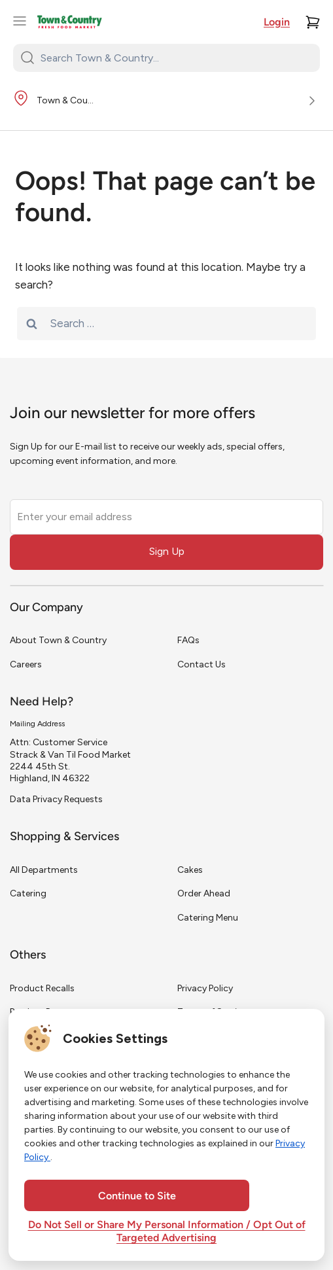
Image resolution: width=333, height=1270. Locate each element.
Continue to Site (137, 1196)
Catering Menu (207, 917)
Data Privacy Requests (56, 799)
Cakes (190, 869)
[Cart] (313, 22)
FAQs (188, 640)
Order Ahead (203, 893)
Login (277, 23)
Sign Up (166, 551)
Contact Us (201, 664)
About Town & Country (58, 640)
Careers (26, 664)
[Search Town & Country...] (174, 57)
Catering (28, 893)
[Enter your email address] (166, 517)
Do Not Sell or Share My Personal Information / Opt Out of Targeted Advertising (167, 1232)
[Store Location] (166, 101)
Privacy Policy (205, 988)
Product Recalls (42, 988)
